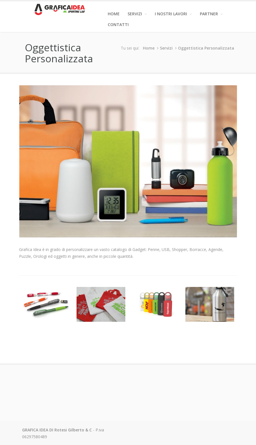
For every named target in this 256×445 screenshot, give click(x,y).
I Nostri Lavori (173, 13)
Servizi (137, 13)
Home (114, 13)
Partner (211, 13)
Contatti (118, 24)
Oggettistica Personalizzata (207, 48)
